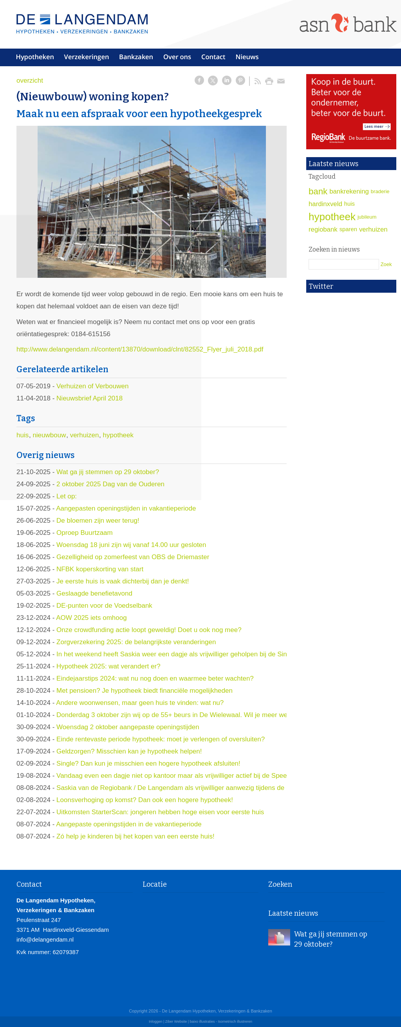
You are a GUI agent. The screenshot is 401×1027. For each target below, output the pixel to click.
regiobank (323, 229)
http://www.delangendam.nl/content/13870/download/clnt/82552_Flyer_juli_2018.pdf (139, 349)
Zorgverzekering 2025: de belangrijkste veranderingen (136, 642)
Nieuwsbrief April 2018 (89, 398)
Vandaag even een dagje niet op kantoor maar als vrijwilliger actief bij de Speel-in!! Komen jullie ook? (205, 775)
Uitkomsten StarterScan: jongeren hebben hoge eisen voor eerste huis (160, 812)
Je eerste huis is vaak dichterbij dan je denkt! (122, 581)
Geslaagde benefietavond (94, 593)
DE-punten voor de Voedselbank (104, 605)
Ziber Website (176, 1021)
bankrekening (349, 191)
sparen (348, 229)
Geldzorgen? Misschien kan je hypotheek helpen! (129, 751)
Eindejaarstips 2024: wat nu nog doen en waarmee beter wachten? (155, 678)
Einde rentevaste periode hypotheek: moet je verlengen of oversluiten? (160, 739)
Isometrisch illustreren (235, 1021)
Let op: (66, 496)
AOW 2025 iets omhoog (91, 617)
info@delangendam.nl (45, 939)
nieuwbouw (49, 435)
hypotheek (118, 435)
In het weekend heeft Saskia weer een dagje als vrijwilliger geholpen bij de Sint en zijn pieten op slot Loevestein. (221, 654)
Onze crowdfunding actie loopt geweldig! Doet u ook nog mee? (149, 630)
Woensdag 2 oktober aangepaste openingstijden (127, 727)
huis (22, 435)
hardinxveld (325, 204)
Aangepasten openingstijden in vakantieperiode (126, 508)
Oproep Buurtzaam (84, 532)
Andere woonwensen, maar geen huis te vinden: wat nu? (140, 702)
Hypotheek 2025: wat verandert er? (108, 666)
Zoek (386, 264)
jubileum (367, 217)
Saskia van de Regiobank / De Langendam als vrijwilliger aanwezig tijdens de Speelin (182, 788)
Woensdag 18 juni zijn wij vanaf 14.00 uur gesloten (131, 545)
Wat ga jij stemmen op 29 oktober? (107, 472)
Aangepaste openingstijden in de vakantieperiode (128, 824)
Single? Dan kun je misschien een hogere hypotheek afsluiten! (148, 763)
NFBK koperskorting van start (99, 569)
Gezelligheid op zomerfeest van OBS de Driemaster (132, 557)
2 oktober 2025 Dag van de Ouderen (110, 484)
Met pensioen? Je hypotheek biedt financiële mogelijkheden (144, 690)
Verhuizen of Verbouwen (92, 386)
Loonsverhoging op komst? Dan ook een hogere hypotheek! (144, 800)
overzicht (29, 80)
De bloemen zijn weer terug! (97, 520)
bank (318, 191)
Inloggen (156, 1021)
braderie (380, 191)
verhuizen (84, 435)
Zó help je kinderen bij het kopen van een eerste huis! (135, 836)
